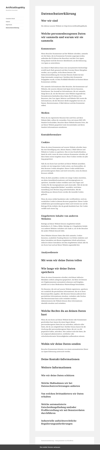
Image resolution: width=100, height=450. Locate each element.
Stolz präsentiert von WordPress (64, 440)
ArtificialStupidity (15, 7)
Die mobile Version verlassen (50, 447)
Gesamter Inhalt (10, 18)
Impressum (9, 25)
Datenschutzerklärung (12, 28)
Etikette (8, 21)
